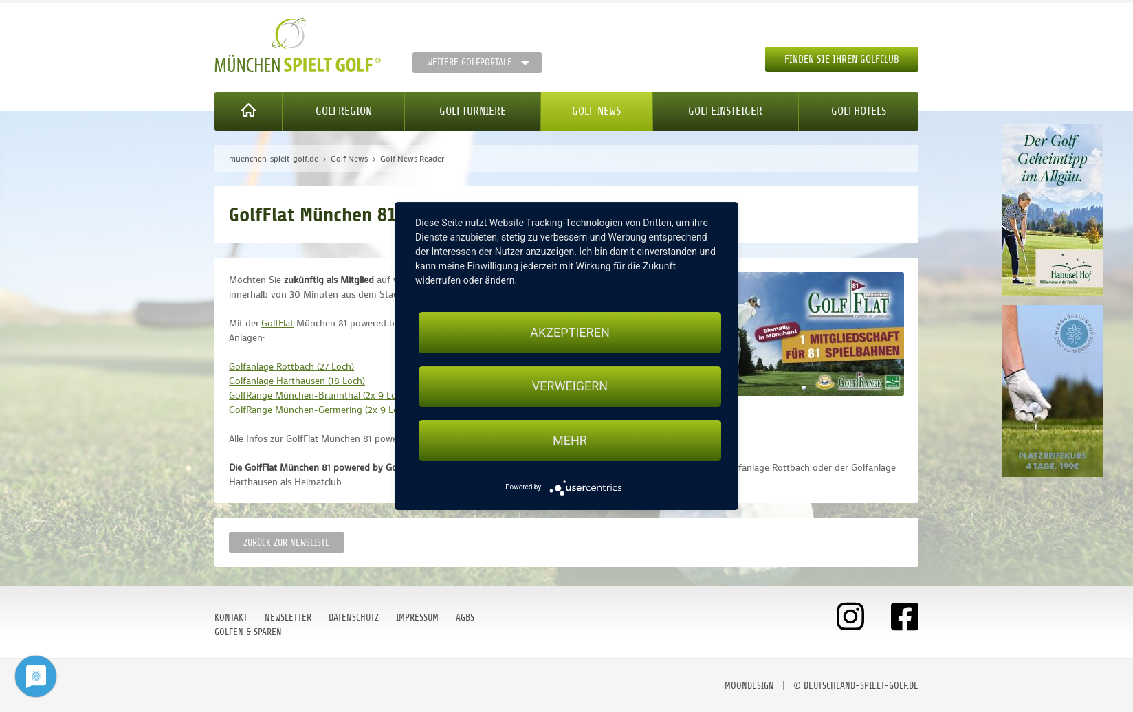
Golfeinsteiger (725, 111)
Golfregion (344, 111)
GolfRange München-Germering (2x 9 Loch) (320, 409)
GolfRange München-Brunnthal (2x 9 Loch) (319, 394)
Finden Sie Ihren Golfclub (841, 59)
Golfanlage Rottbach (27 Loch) (291, 365)
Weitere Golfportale (469, 62)
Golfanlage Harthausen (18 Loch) (297, 380)
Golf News (596, 111)
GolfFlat (277, 322)
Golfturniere (472, 111)
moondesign (749, 685)
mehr (570, 440)
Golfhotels (858, 111)
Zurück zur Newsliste (286, 542)
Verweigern (570, 386)
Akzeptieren (569, 332)
